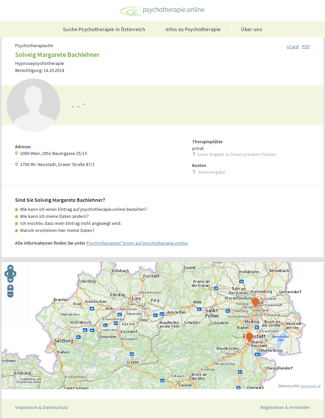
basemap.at (311, 385)
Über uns (251, 29)
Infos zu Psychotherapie (193, 29)
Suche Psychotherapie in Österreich (104, 29)
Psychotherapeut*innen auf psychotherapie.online (136, 243)
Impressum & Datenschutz (41, 407)
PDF (306, 47)
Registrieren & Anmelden (285, 407)
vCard (293, 47)
